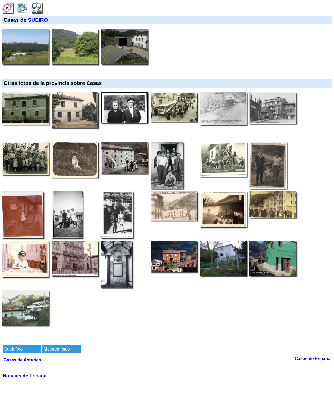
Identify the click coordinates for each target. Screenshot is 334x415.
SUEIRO (38, 20)
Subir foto (13, 349)
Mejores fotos (57, 349)
